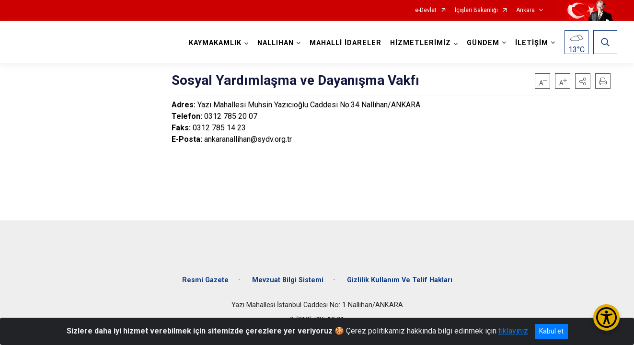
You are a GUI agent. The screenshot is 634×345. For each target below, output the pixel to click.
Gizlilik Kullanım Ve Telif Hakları (399, 274)
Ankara (525, 10)
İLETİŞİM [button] (529, 43)
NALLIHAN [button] (273, 43)
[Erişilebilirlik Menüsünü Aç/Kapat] (606, 317)
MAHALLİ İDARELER (344, 43)
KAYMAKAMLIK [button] (213, 43)
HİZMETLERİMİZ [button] (418, 43)
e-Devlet (426, 10)
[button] (582, 81)
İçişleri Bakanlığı (476, 10)
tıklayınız (513, 330)
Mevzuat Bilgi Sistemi (287, 274)
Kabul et (551, 331)
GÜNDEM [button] (481, 43)
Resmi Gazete (205, 274)
